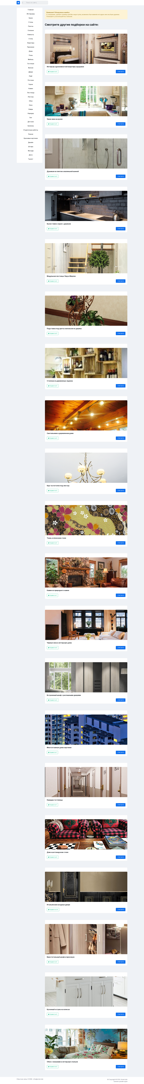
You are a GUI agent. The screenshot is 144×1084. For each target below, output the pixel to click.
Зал (30, 117)
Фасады (31, 151)
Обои (31, 101)
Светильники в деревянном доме (60, 433)
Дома (31, 51)
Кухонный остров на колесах (58, 1009)
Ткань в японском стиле (56, 538)
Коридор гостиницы (55, 800)
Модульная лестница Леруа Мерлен (61, 276)
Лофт (31, 76)
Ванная (30, 68)
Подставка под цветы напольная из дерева (64, 328)
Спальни (31, 30)
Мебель (30, 59)
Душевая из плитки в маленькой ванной (63, 171)
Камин (30, 88)
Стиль (31, 39)
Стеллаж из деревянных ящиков (60, 381)
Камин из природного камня (58, 590)
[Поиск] (34, 3)
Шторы (30, 146)
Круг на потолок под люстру (58, 486)
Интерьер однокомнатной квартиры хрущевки (65, 67)
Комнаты (31, 34)
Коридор (31, 113)
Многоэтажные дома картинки (59, 747)
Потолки (31, 80)
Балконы (31, 126)
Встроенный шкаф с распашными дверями (64, 695)
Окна (30, 105)
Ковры (31, 109)
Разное (30, 134)
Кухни (31, 18)
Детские (31, 121)
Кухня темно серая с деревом (59, 224)
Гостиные (30, 63)
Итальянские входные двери (58, 905)
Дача (31, 155)
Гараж (31, 84)
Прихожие (30, 47)
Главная (31, 9)
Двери (30, 72)
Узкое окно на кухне (54, 119)
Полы (31, 55)
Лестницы (30, 92)
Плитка (30, 26)
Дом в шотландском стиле (57, 852)
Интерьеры (31, 14)
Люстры (31, 97)
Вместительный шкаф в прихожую (60, 957)
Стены (30, 22)
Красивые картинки (31, 138)
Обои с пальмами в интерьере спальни (62, 1062)
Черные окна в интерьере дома (59, 643)
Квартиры (30, 43)
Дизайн (30, 142)
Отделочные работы (30, 130)
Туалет (30, 159)
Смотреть (120, 71)
